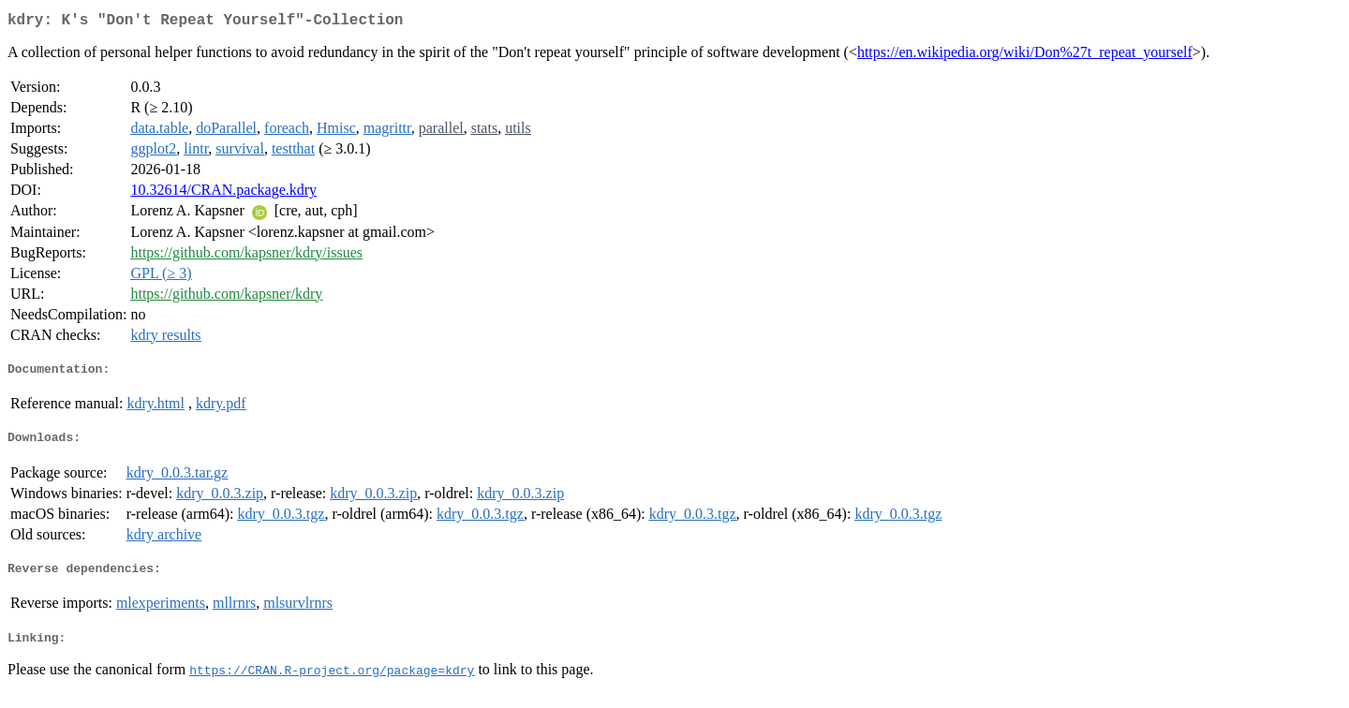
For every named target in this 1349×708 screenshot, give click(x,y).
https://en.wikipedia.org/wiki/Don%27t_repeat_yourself (1025, 56)
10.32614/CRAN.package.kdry (223, 193)
